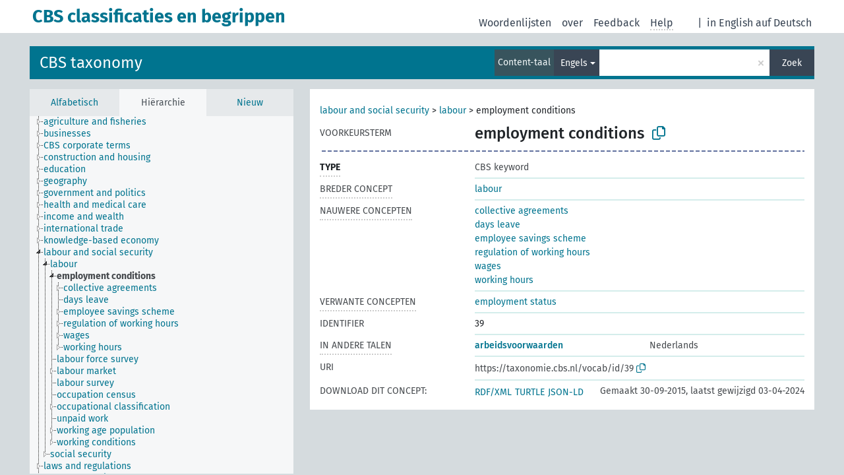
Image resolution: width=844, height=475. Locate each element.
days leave (497, 224)
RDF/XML (493, 392)
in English (730, 22)
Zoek (792, 63)
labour (452, 110)
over (572, 22)
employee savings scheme (530, 238)
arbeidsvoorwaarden (519, 345)
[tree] (161, 295)
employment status (516, 301)
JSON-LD (566, 392)
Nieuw (250, 102)
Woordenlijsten (515, 22)
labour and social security (374, 110)
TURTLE (530, 392)
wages (488, 266)
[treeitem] (100, 122)
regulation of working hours (532, 252)
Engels (574, 63)
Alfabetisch (74, 102)
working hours (504, 280)
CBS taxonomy (91, 62)
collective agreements (521, 210)
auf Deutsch (784, 22)
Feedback (616, 22)
